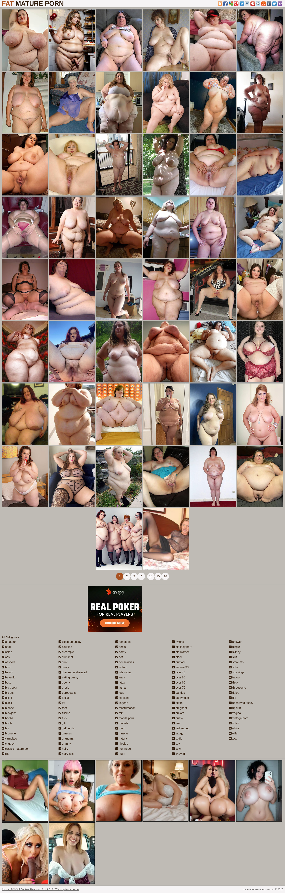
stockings (236, 672)
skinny (235, 652)
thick (233, 682)
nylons (178, 641)
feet (63, 708)
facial (64, 697)
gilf (62, 723)
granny (65, 743)
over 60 (178, 682)
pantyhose (180, 697)
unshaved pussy (241, 702)
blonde (8, 708)
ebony (64, 682)
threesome (237, 687)
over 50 (178, 677)
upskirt (235, 708)
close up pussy (70, 641)
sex (176, 743)
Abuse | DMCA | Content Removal (21, 889)
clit (5, 753)
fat (62, 702)
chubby (8, 743)
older (177, 657)
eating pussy (68, 677)
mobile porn (124, 718)
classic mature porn (16, 748)
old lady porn (182, 646)
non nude (123, 748)
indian (121, 667)
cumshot (66, 657)
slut (233, 657)
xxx (233, 738)
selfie (177, 738)
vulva (234, 723)
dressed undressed (73, 672)
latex (120, 682)
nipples (121, 743)
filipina (64, 713)
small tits (236, 662)
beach (7, 672)
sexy (176, 748)
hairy (63, 748)
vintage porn (238, 718)
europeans (67, 692)
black (7, 702)
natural (121, 738)
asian (7, 652)
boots (7, 723)
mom (120, 728)
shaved (178, 753)
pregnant (179, 708)
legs (119, 692)
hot (119, 657)
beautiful (9, 677)
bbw (6, 667)
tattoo (234, 677)
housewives (124, 662)
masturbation (125, 708)
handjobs (123, 641)
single (234, 646)
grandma (66, 738)
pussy (177, 718)
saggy (177, 733)
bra (5, 728)
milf (119, 713)
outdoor (178, 662)
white (234, 728)
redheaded (180, 728)
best (6, 682)
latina (120, 687)
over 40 (178, 672)
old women (181, 652)
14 (150, 576)
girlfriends (67, 728)
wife (233, 733)
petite (177, 702)
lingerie (121, 702)
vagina (235, 713)
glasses (65, 733)
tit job (234, 692)
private (178, 713)
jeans (120, 677)
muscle (121, 733)
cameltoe (9, 738)
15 (158, 576)
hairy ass (66, 753)
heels (120, 646)
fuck (63, 718)
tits (232, 697)
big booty (9, 687)
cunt (63, 662)
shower (235, 641)
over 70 (178, 687)
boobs (7, 718)
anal (6, 646)
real (176, 723)
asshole (8, 662)
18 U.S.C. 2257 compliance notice (59, 889)
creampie (66, 652)
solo (233, 667)
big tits (8, 692)
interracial (123, 672)
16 (165, 576)
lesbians (122, 697)
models (121, 723)
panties (178, 692)
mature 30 (180, 667)
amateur (9, 641)
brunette (9, 733)
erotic (64, 687)
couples (65, 646)
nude (120, 753)
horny (120, 652)
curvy (64, 667)
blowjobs (9, 713)
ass (6, 657)
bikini (7, 697)
